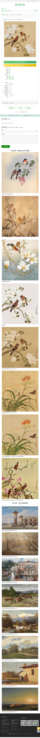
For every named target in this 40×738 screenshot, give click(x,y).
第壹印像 (4, 14)
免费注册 (31, 0)
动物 (13, 78)
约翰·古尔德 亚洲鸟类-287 (7, 194)
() (11, 108)
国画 (7, 14)
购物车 (35, 0)
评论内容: (3, 134)
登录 (28, 0)
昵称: (2, 129)
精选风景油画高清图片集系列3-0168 (9, 556)
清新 (9, 77)
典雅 (13, 77)
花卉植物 (10, 78)
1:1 (9, 85)
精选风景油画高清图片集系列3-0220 (9, 711)
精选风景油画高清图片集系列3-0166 (9, 530)
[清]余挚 (3, 325)
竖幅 (9, 72)
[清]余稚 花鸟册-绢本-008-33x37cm (9, 369)
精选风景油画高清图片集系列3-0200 (9, 634)
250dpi (10, 90)
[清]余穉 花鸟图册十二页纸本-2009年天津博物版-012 (13, 500)
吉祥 (11, 77)
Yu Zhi (10, 69)
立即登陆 (21, 127)
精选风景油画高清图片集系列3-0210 (9, 660)
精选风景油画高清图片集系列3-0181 (9, 582)
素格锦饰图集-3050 (6, 281)
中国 (9, 70)
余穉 (9, 67)
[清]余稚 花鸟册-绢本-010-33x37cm (9, 412)
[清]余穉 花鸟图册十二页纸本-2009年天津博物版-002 (13, 456)
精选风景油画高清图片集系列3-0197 (9, 608)
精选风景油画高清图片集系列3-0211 (9, 686)
